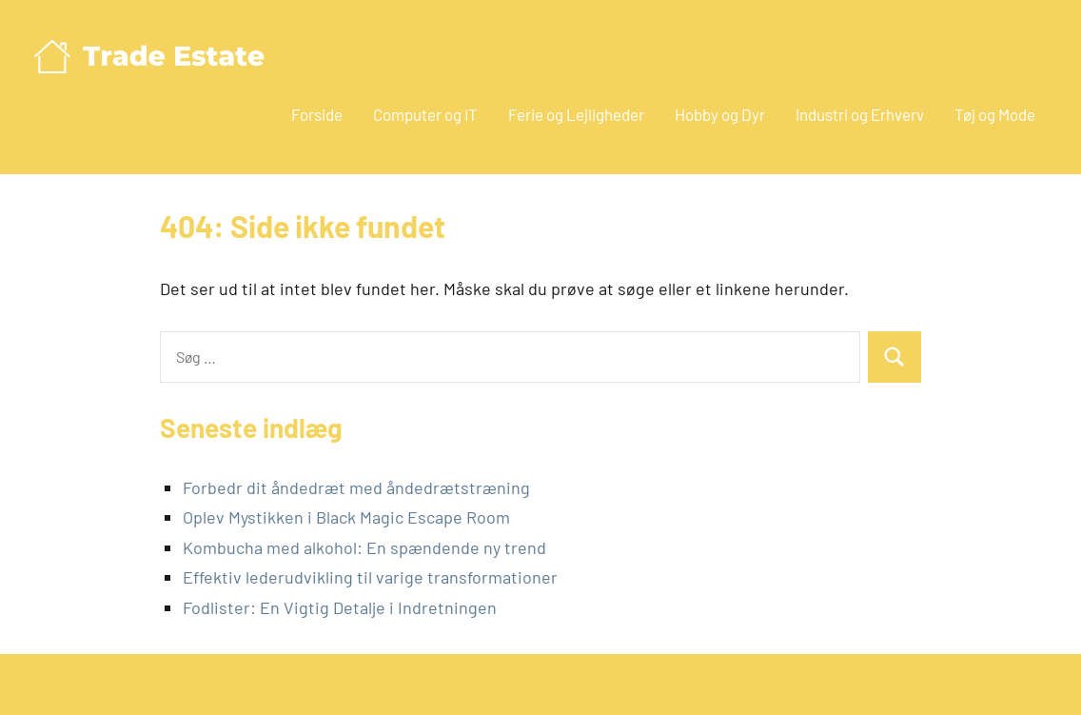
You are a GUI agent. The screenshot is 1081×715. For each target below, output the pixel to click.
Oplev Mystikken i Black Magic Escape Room (346, 516)
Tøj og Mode (994, 114)
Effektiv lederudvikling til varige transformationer (370, 576)
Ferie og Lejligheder (576, 114)
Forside (317, 114)
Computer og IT (425, 114)
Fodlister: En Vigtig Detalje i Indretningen (340, 607)
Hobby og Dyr (720, 114)
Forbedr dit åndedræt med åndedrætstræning (356, 487)
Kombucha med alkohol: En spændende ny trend (364, 547)
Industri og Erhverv (860, 114)
